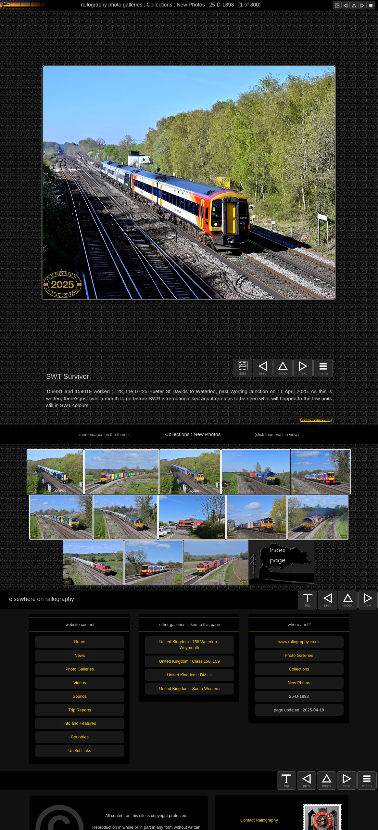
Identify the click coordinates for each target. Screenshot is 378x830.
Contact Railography (259, 820)
